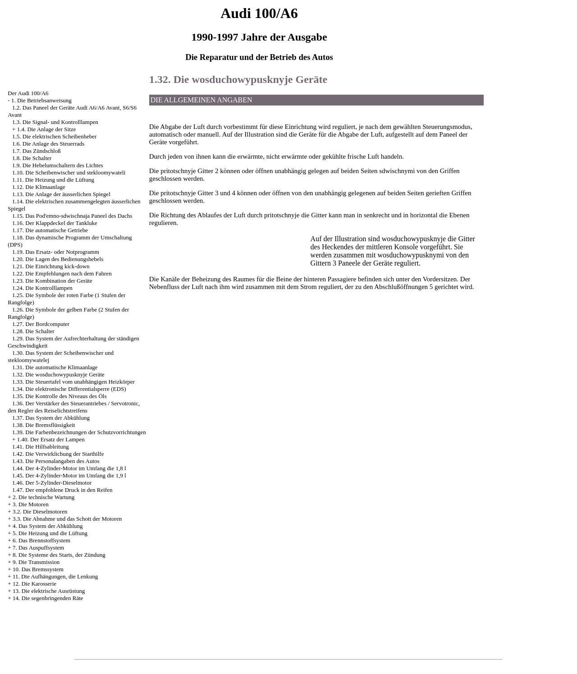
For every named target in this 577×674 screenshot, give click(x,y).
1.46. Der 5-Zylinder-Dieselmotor (52, 482)
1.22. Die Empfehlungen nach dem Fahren (62, 273)
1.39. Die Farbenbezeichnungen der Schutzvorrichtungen (79, 432)
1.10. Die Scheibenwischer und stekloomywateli (68, 172)
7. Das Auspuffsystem (38, 547)
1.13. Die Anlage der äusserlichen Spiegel (61, 194)
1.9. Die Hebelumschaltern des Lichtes (57, 165)
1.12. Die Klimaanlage (38, 186)
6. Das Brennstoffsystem (41, 540)
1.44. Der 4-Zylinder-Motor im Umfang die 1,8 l (69, 468)
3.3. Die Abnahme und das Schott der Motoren (67, 518)
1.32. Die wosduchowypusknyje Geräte (58, 374)
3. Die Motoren (31, 504)
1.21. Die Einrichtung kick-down (51, 266)
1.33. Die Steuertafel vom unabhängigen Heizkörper (73, 381)
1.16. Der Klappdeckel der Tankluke (54, 223)
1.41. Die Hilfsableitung (40, 446)
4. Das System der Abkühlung (48, 526)
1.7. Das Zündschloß (36, 150)
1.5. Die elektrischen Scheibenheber (54, 136)
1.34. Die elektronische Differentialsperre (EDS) (69, 388)
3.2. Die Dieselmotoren (40, 511)
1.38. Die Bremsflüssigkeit (43, 425)
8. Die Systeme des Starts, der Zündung (59, 554)
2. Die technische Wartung (43, 497)
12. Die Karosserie (34, 583)
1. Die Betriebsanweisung (41, 100)
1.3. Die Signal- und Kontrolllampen (55, 122)
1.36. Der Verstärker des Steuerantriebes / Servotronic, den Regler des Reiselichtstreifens (74, 407)
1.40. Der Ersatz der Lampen (51, 439)
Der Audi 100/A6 (28, 93)
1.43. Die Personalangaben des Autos (56, 461)
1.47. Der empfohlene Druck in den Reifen (62, 489)
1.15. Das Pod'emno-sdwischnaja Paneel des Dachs (72, 215)
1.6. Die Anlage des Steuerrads (48, 143)
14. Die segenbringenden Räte (48, 598)
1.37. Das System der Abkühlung (51, 417)
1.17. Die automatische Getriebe (50, 230)
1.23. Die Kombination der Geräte (52, 280)
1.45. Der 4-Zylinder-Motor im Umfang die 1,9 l (69, 475)
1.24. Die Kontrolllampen (42, 287)
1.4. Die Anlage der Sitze (46, 129)
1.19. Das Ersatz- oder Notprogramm (55, 251)
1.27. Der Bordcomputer (40, 324)
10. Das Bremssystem (38, 569)
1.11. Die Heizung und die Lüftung (53, 179)
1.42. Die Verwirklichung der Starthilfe (58, 453)
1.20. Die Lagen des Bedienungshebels (57, 259)
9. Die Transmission (36, 562)
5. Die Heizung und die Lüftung (50, 533)
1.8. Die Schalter (31, 158)
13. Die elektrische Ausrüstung (49, 590)
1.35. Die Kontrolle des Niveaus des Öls (59, 396)
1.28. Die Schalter (33, 331)
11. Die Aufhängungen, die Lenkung (55, 576)
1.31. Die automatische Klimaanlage (55, 367)
